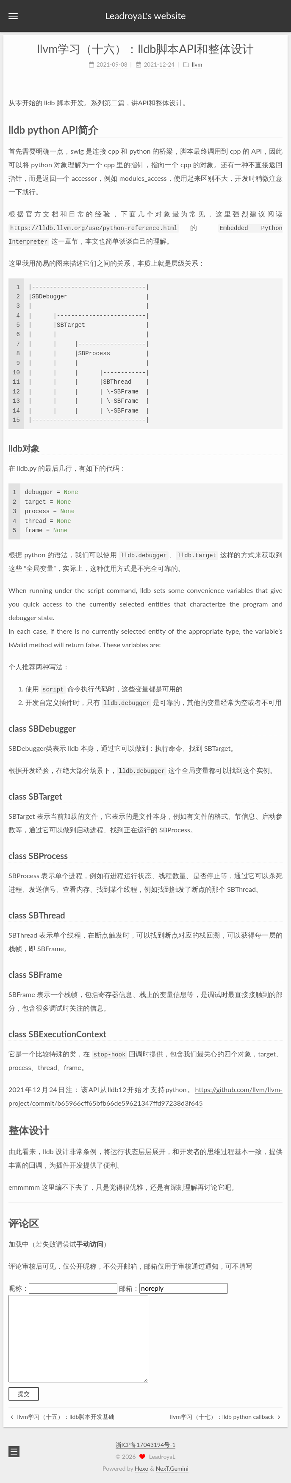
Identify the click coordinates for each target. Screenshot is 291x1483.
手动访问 (89, 1244)
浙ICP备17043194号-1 (146, 1444)
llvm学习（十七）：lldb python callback (225, 1416)
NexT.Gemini (172, 1468)
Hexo (141, 1468)
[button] (13, 15)
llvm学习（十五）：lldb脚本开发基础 (62, 1416)
